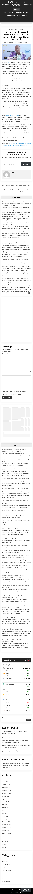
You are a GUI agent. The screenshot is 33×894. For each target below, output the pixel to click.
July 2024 (4, 839)
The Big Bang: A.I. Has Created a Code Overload (15, 520)
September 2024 (6, 833)
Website (4, 385)
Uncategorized (6, 881)
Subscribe (26, 164)
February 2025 (6, 819)
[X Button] (13, 20)
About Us (11, 13)
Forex (27, 13)
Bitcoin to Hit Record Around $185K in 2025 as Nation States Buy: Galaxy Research (16, 36)
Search (4, 717)
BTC (8, 62)
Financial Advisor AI (22, 16)
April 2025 (4, 813)
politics (4, 873)
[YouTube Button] (15, 20)
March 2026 (5, 781)
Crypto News (16, 197)
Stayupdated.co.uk (16, 1)
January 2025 (6, 821)
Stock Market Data (19, 13)
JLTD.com (10, 712)
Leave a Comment (24, 42)
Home (5, 13)
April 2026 (4, 779)
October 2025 (5, 796)
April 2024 (4, 847)
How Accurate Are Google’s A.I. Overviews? (13, 468)
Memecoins (21, 29)
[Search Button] (20, 20)
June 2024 (5, 842)
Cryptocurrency (11, 16)
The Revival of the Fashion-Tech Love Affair (13, 459)
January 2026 (6, 787)
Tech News (16, 445)
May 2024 (4, 844)
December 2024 (6, 824)
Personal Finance (6, 870)
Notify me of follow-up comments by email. (14, 391)
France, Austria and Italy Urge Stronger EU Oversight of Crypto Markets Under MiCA (16, 765)
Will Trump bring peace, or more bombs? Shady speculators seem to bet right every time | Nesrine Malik (15, 241)
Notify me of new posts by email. (12, 394)
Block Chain (5, 861)
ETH (7, 71)
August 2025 (5, 802)
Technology (5, 878)
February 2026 (6, 784)
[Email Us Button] (18, 20)
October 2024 (5, 830)
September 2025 (6, 799)
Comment (5, 353)
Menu (17, 9)
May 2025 (4, 810)
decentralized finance (12, 115)
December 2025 (6, 790)
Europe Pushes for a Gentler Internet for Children (15, 585)
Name (4, 374)
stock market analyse (8, 876)
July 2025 (4, 804)
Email (4, 380)
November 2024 (6, 827)
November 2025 (6, 793)
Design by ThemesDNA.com (16, 892)
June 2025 (5, 807)
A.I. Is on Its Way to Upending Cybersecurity (13, 478)
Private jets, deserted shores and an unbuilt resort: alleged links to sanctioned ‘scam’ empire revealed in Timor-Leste (16, 203)
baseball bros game (8, 763)
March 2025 (5, 816)
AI (2, 858)
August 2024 (5, 836)
